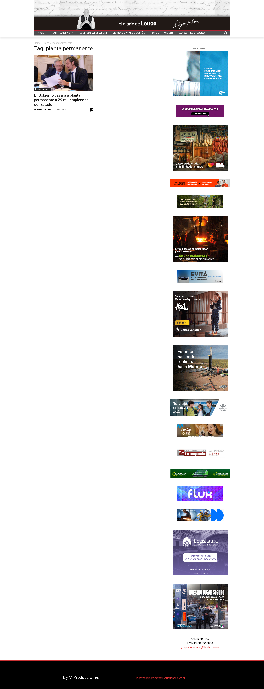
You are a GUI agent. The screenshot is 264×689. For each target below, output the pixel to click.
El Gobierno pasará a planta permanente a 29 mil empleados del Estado (61, 100)
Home (37, 42)
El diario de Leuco (43, 109)
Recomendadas (42, 89)
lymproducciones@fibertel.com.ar (200, 647)
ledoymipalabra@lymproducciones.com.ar (160, 678)
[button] (225, 32)
